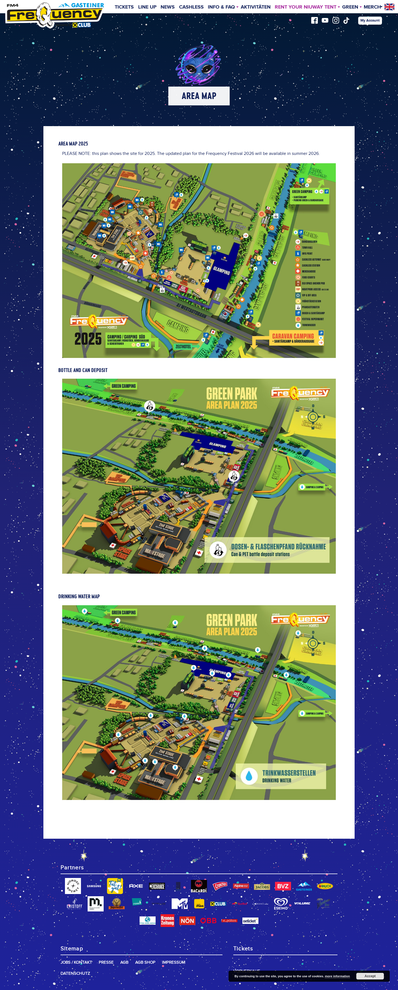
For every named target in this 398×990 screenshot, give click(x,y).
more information (337, 976)
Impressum (173, 962)
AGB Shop (145, 962)
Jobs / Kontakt (76, 962)
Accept (370, 976)
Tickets (124, 7)
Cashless (191, 7)
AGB (124, 962)
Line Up (147, 7)
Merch (372, 7)
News (168, 7)
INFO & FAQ (221, 7)
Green (350, 7)
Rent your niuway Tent (305, 7)
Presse (106, 962)
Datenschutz (75, 973)
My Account (369, 20)
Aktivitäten (256, 7)
